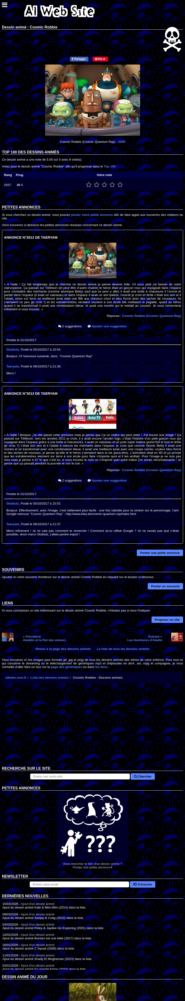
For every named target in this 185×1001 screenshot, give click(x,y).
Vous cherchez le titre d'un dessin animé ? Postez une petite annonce (92, 830)
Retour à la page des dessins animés (63, 649)
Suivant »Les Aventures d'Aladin (144, 638)
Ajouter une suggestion (107, 326)
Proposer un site (167, 619)
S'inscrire (142, 884)
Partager (79, 59)
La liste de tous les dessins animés (123, 649)
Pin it (100, 59)
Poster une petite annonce (160, 553)
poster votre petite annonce (92, 215)
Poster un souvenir (165, 586)
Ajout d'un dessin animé (37, 904)
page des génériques (66, 667)
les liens (101, 667)
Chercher (143, 776)
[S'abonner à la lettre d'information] (79, 884)
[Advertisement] (92, 728)
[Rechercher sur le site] (80, 776)
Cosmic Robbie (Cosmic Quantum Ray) (151, 316)
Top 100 (109, 166)
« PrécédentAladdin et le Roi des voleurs (44, 638)
